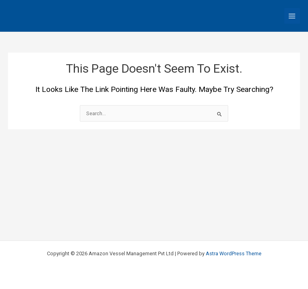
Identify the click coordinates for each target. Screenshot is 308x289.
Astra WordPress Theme (233, 253)
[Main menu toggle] (292, 16)
